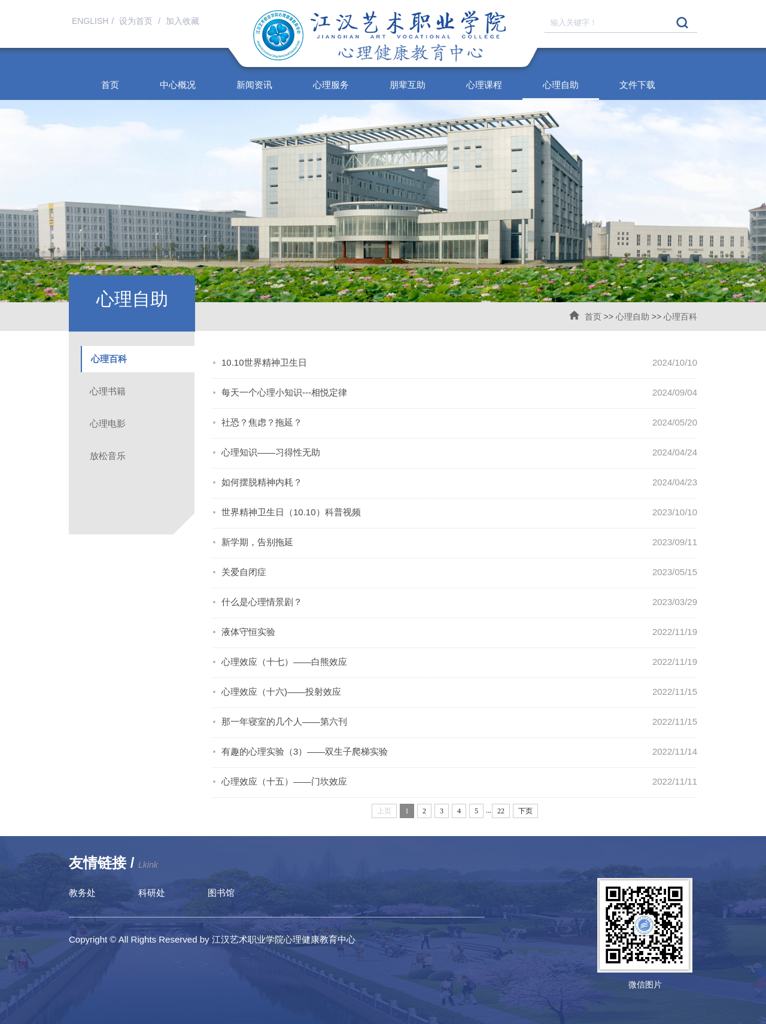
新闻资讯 (254, 85)
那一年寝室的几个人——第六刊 (284, 721)
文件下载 (637, 85)
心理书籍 (108, 391)
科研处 (151, 893)
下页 (525, 811)
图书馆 (221, 893)
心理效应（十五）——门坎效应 (284, 781)
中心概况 (178, 85)
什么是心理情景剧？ (261, 602)
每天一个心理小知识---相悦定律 (284, 392)
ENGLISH (90, 21)
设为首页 (137, 21)
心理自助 (561, 85)
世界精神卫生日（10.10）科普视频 (291, 512)
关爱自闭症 (243, 572)
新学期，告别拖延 (257, 542)
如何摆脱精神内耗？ (261, 482)
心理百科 (680, 316)
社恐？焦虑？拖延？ (261, 422)
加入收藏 (182, 21)
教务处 (82, 893)
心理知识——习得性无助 (270, 452)
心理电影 (108, 423)
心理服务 (331, 85)
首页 (110, 85)
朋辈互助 (407, 85)
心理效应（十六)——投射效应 (281, 691)
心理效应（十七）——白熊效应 (284, 662)
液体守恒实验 (248, 632)
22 (500, 811)
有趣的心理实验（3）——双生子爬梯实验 (304, 751)
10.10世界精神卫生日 (264, 362)
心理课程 (484, 85)
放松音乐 (108, 456)
